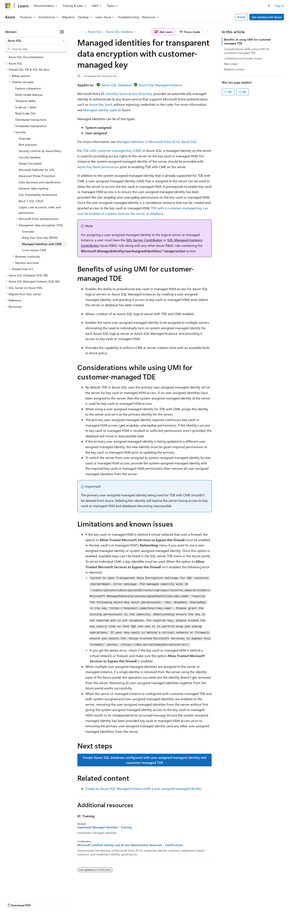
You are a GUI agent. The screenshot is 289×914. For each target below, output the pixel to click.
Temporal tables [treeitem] (25, 101)
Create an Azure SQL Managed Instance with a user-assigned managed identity (143, 788)
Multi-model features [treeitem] (29, 95)
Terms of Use (154, 901)
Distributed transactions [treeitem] (30, 120)
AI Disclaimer (13, 901)
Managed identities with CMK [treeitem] (42, 244)
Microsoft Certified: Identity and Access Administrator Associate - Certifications (130, 845)
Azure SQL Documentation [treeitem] (25, 57)
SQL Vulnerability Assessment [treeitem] (38, 195)
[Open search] (269, 6)
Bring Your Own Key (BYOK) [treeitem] (40, 238)
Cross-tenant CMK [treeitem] (34, 250)
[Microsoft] (8, 5)
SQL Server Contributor (144, 240)
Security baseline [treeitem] (29, 157)
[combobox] (36, 40)
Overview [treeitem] (25, 138)
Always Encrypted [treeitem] (30, 163)
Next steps (231, 64)
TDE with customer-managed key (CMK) (112, 150)
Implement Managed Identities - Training (104, 827)
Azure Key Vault (100, 104)
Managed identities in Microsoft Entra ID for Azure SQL (156, 141)
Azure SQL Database (119, 32)
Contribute (76, 901)
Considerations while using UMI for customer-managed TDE (247, 51)
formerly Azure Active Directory (129, 93)
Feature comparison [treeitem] (28, 88)
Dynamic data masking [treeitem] (33, 188)
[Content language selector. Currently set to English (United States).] (24, 891)
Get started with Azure (267, 17)
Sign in (279, 6)
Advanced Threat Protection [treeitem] (37, 176)
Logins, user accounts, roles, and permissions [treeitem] (40, 210)
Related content (234, 69)
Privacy (92, 901)
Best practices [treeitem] (28, 145)
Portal (241, 17)
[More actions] (208, 31)
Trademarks (175, 901)
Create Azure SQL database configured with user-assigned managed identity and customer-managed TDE (144, 760)
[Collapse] (62, 32)
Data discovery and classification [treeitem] (40, 182)
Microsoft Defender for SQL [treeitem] (37, 170)
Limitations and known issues (243, 58)
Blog (58, 901)
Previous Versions (38, 901)
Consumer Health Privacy (121, 901)
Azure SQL (95, 32)
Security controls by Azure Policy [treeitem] (40, 151)
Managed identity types (100, 110)
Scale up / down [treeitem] (25, 107)
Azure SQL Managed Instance (160, 85)
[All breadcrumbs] (81, 31)
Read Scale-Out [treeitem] (25, 113)
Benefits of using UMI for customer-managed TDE (248, 41)
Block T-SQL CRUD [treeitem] (31, 201)
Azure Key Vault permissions (98, 167)
